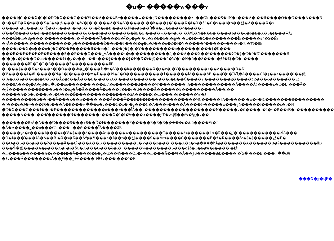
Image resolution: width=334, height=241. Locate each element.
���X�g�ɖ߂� (315, 178)
